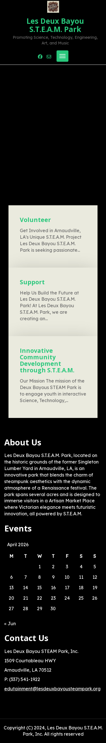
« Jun (10, 623)
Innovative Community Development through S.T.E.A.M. (47, 360)
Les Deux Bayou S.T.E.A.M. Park (55, 25)
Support (32, 282)
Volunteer (35, 220)
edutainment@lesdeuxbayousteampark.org (52, 688)
